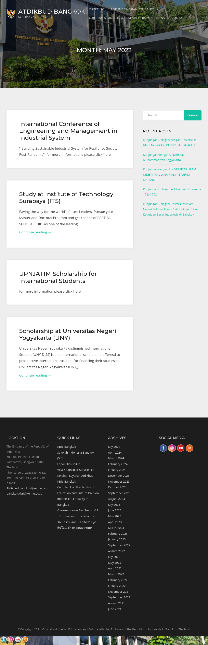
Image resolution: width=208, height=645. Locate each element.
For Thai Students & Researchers (117, 18)
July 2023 (114, 505)
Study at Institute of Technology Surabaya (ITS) (66, 197)
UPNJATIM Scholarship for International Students (58, 277)
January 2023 (117, 539)
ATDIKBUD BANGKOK (51, 11)
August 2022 (116, 551)
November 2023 (119, 481)
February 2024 (118, 464)
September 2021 (119, 597)
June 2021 (114, 609)
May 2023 (114, 516)
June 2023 (114, 510)
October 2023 (117, 487)
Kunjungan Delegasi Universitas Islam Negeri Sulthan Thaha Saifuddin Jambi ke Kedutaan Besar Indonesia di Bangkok (170, 209)
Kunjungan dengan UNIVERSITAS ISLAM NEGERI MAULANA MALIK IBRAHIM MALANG (169, 174)
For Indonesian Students (133, 9)
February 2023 (118, 534)
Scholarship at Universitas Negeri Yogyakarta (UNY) (67, 334)
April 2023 (115, 522)
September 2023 (119, 493)
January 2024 (117, 470)
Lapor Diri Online (68, 464)
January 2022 (117, 586)
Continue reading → (35, 232)
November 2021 (119, 591)
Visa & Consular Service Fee (75, 470)
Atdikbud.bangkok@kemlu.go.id (27, 488)
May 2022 (114, 563)
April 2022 (115, 568)
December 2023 (118, 476)
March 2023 (116, 528)
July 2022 (114, 557)
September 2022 (119, 545)
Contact (179, 18)
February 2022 (118, 580)
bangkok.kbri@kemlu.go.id (24, 493)
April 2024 (115, 452)
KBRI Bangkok (66, 447)
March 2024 (116, 458)
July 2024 (114, 447)
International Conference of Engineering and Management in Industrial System (68, 130)
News (160, 18)
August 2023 (116, 499)
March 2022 (116, 574)
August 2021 (116, 603)
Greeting (96, 9)
